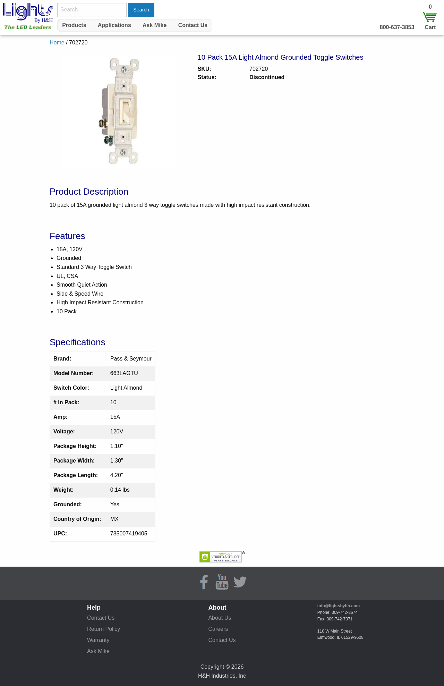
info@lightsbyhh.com (338, 605)
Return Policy (103, 629)
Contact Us (192, 25)
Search (141, 9)
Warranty (98, 640)
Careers (218, 629)
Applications (114, 25)
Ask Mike (154, 25)
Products (74, 25)
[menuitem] (74, 25)
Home (57, 42)
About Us (219, 618)
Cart (430, 27)
